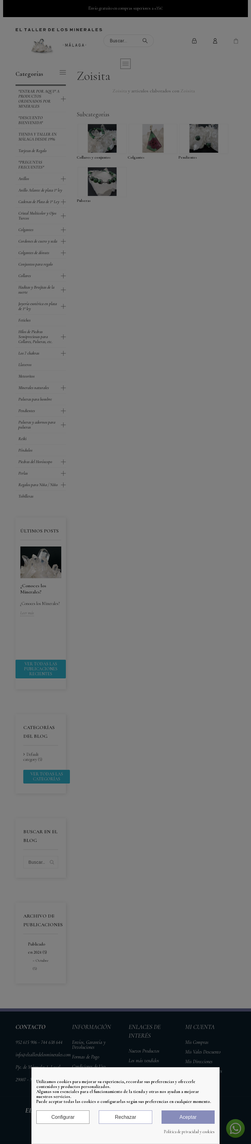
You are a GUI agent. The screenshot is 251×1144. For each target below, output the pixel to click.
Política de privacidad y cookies (189, 1131)
